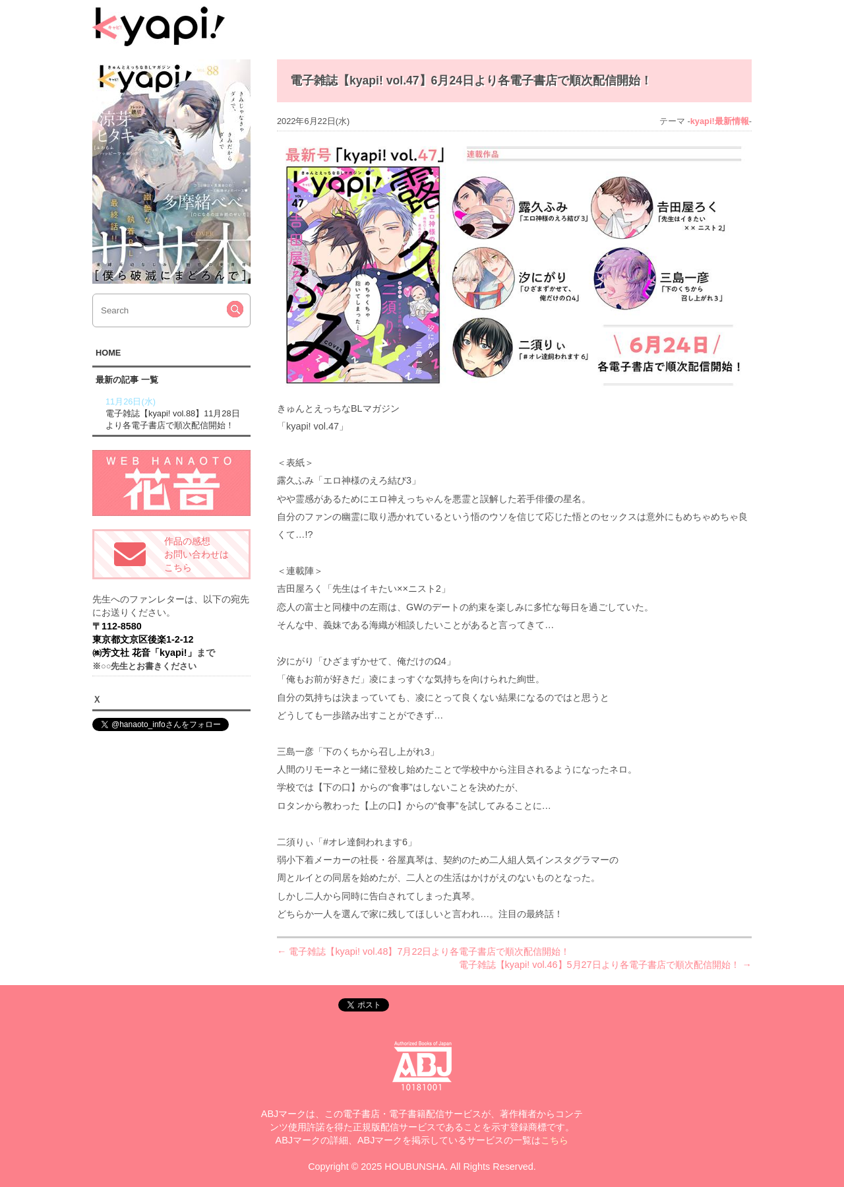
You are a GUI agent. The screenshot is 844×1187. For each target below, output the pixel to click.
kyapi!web (158, 26)
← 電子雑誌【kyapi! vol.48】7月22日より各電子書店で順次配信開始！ (423, 951)
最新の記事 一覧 (127, 380)
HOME (108, 353)
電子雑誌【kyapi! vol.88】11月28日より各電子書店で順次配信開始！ (176, 413)
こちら (554, 1140)
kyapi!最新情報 (719, 121)
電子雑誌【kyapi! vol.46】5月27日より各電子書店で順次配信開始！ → (605, 964)
